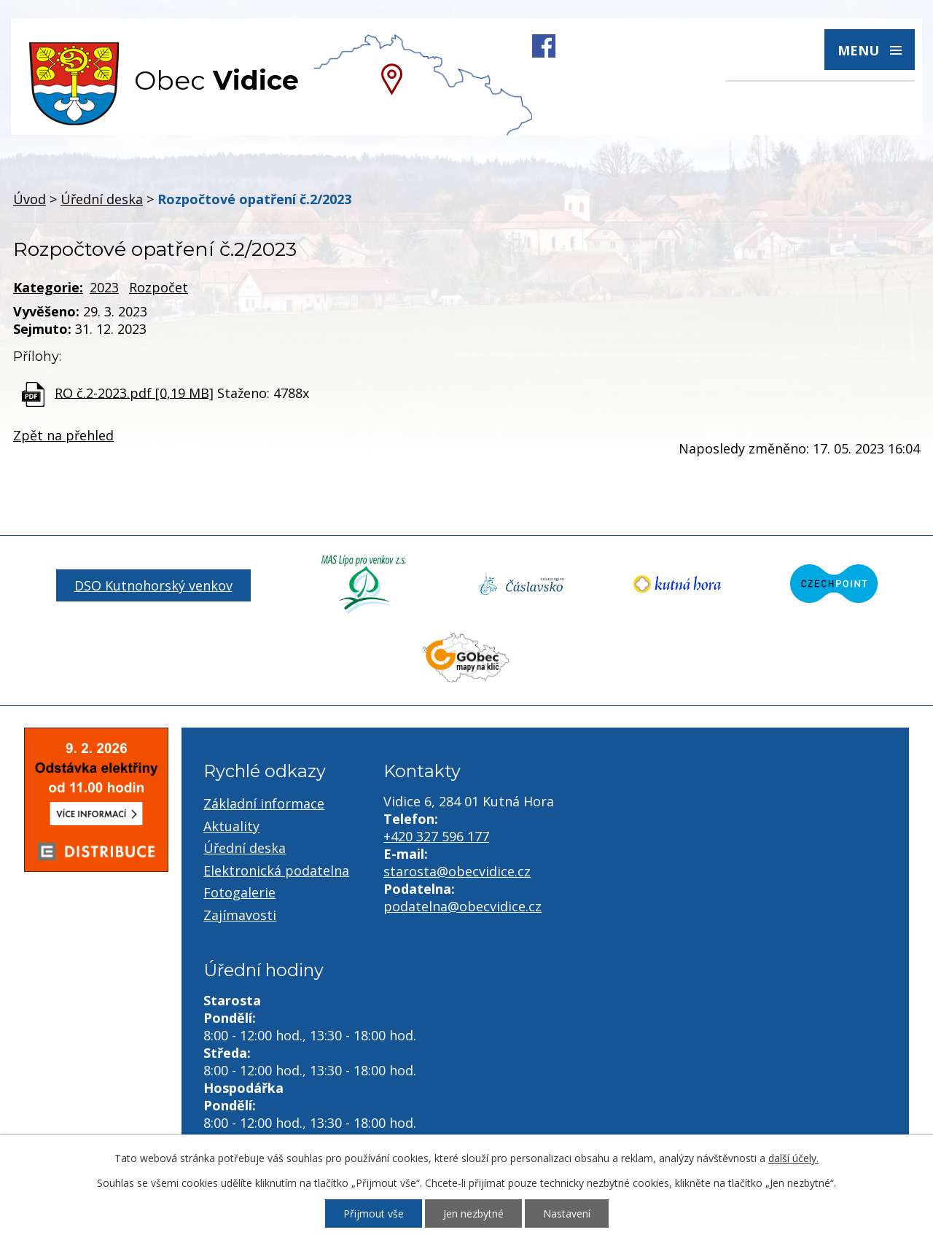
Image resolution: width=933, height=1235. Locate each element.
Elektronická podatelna (276, 870)
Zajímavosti (239, 915)
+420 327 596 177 (436, 836)
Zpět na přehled (63, 435)
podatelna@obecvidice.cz (462, 906)
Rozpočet (158, 287)
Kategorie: (48, 287)
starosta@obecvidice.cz (457, 871)
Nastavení (566, 1213)
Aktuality (231, 826)
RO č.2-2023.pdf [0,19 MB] (134, 392)
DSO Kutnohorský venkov (153, 585)
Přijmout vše (373, 1213)
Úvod (29, 199)
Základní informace (263, 803)
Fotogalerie (239, 892)
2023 (104, 287)
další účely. (793, 1158)
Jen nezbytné (473, 1213)
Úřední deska (101, 199)
